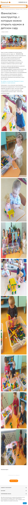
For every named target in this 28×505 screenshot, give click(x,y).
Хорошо (24, 503)
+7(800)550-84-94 (22, 2)
